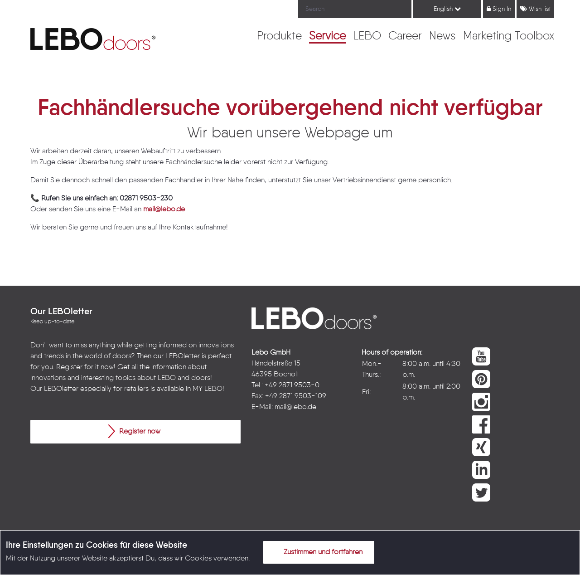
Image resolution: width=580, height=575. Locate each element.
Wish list (535, 8)
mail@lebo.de (164, 209)
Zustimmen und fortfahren (317, 552)
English (447, 8)
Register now (134, 431)
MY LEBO (207, 389)
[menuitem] (279, 36)
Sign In (499, 8)
